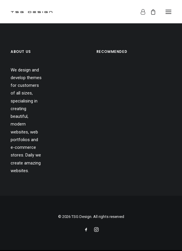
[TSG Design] (32, 11)
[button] (168, 11)
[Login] (140, 11)
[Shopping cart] (150, 11)
